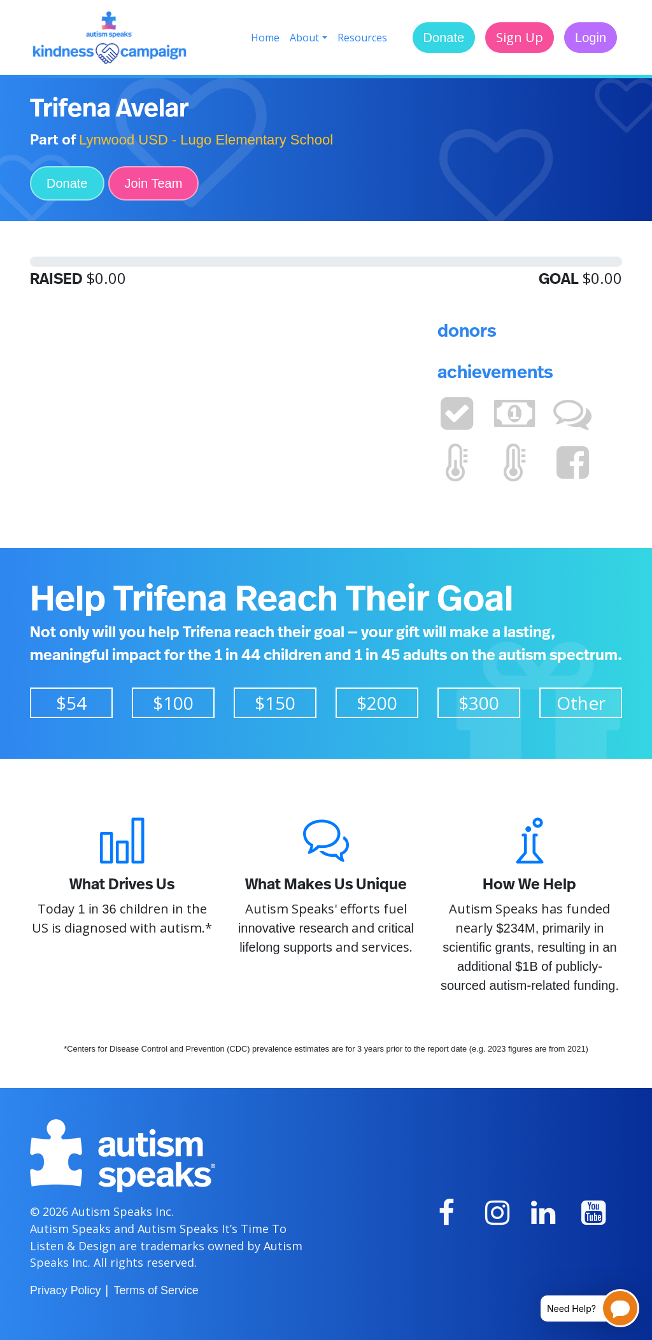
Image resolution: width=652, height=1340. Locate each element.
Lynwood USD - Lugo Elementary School (206, 140)
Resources (362, 38)
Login (590, 38)
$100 (173, 703)
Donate (444, 38)
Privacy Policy (65, 1290)
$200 (377, 703)
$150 (275, 703)
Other (581, 703)
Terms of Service (155, 1290)
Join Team (154, 183)
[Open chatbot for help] (580, 1308)
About (304, 38)
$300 (478, 703)
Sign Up (519, 37)
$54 (71, 703)
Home (265, 38)
